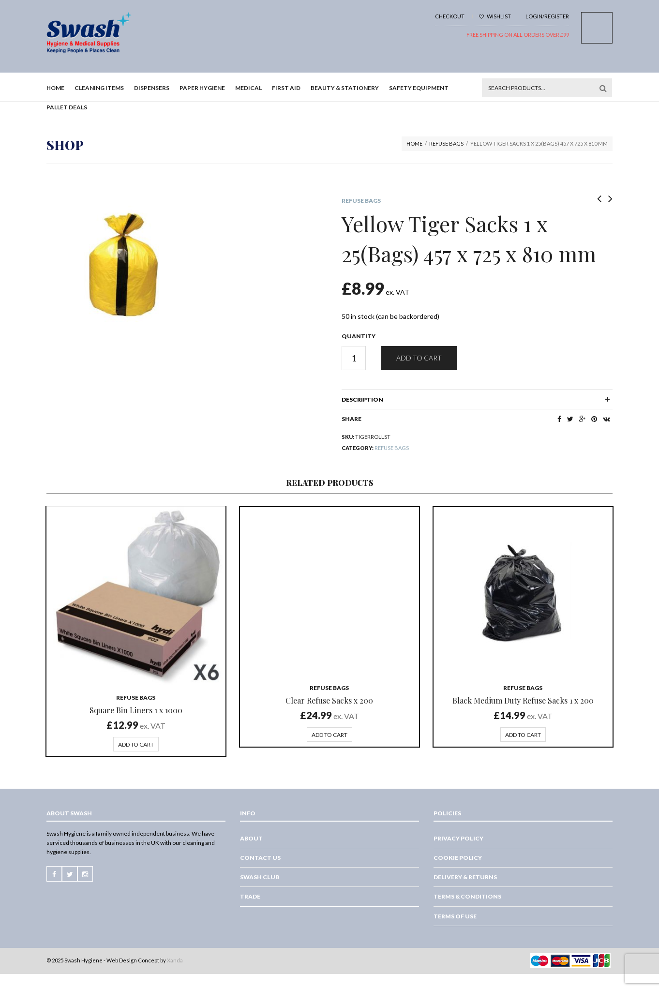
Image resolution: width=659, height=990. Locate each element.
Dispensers (151, 87)
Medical (248, 87)
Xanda (175, 960)
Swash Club (259, 877)
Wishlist (495, 16)
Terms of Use (455, 916)
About (251, 838)
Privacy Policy (458, 838)
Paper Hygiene (202, 87)
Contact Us (260, 857)
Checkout (449, 16)
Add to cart (419, 358)
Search (603, 88)
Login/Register (547, 16)
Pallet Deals (66, 107)
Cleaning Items (99, 87)
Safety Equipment (419, 87)
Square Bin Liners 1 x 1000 (136, 710)
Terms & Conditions (467, 896)
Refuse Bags (446, 143)
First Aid (286, 87)
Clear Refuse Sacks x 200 (329, 700)
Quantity (358, 336)
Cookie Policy (458, 857)
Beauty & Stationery (345, 87)
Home (55, 87)
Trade (250, 896)
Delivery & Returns (465, 877)
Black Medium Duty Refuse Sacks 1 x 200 (523, 700)
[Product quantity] (354, 358)
